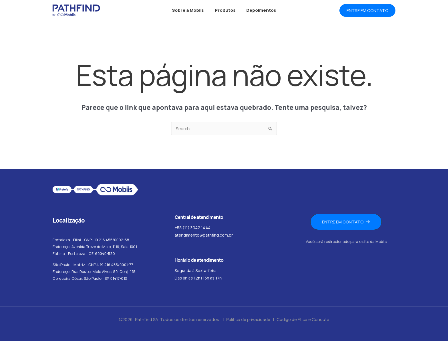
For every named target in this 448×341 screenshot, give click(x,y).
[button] (367, 10)
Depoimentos (259, 10)
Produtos (225, 10)
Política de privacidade (247, 320)
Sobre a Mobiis (190, 10)
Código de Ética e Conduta (303, 320)
